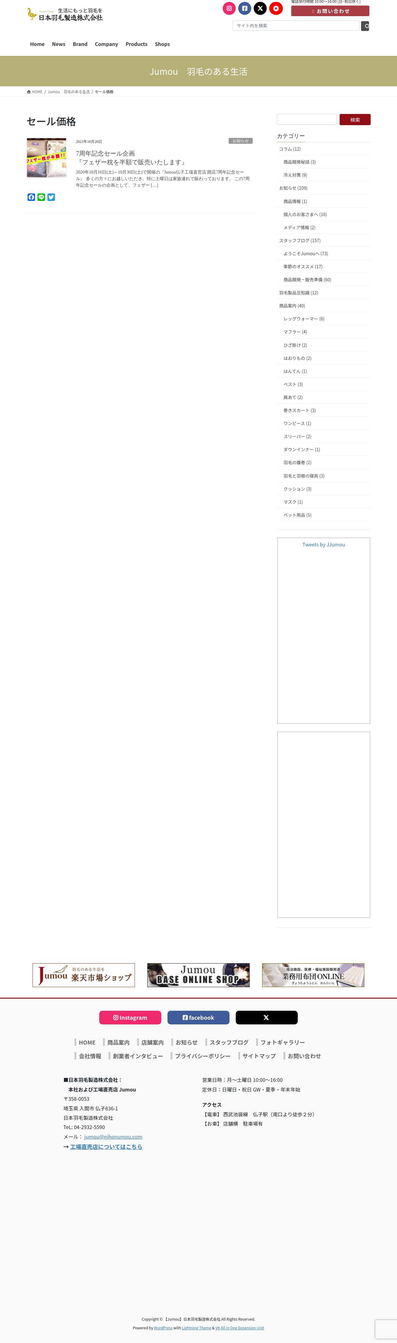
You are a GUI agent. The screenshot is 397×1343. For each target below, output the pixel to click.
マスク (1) (293, 502)
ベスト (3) (293, 384)
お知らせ (241, 141)
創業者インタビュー (138, 1056)
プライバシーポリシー (203, 1056)
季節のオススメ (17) (303, 266)
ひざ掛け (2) (295, 345)
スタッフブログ (229, 1042)
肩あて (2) (293, 397)
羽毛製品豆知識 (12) (298, 292)
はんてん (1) (295, 371)
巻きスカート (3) (299, 410)
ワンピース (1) (297, 423)
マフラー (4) (295, 332)
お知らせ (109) (293, 188)
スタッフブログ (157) (300, 240)
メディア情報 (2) (299, 227)
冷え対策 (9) (295, 175)
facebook (201, 1017)
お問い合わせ (330, 11)
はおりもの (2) (297, 358)
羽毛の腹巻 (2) (297, 462)
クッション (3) (297, 489)
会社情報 (90, 1056)
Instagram (133, 1017)
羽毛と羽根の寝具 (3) (303, 476)
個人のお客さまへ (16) (305, 214)
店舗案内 (152, 1042)
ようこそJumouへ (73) (305, 253)
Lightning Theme (196, 1327)
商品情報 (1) (295, 201)
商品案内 (118, 1042)
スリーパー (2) (297, 436)
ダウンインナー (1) (301, 449)
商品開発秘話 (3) (299, 162)
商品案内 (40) (292, 305)
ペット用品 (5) (297, 515)
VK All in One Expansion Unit (240, 1327)
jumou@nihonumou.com (113, 1136)
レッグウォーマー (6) (303, 318)
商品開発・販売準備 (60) (307, 279)
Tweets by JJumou (323, 544)
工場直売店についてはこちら (106, 1146)
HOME (87, 1042)
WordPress (163, 1327)
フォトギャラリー (283, 1042)
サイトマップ (259, 1056)
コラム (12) (290, 149)
